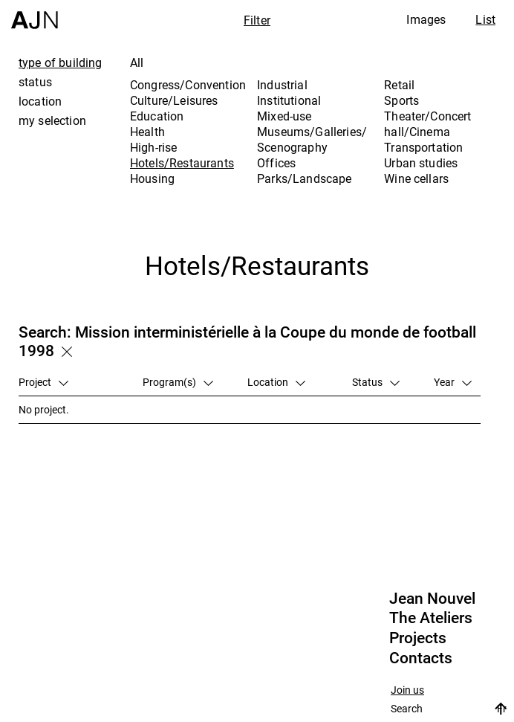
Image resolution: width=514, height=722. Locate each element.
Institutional (289, 100)
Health (147, 131)
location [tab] (40, 101)
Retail (399, 85)
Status (376, 382)
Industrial (282, 85)
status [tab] (35, 82)
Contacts (420, 658)
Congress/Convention (188, 85)
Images (426, 19)
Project (43, 382)
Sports (401, 100)
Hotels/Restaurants (182, 163)
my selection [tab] (52, 120)
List (485, 19)
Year (453, 382)
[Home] (34, 14)
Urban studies (421, 163)
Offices (276, 163)
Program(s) (178, 382)
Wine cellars (416, 178)
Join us (407, 690)
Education (156, 116)
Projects (417, 638)
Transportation (423, 147)
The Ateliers (430, 618)
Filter (257, 20)
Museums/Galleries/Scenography (312, 139)
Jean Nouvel (432, 598)
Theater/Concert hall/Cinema (427, 124)
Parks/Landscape (304, 178)
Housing (152, 178)
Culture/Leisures (174, 100)
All (136, 62)
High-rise (153, 147)
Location (276, 382)
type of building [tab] (61, 62)
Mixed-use (284, 116)
